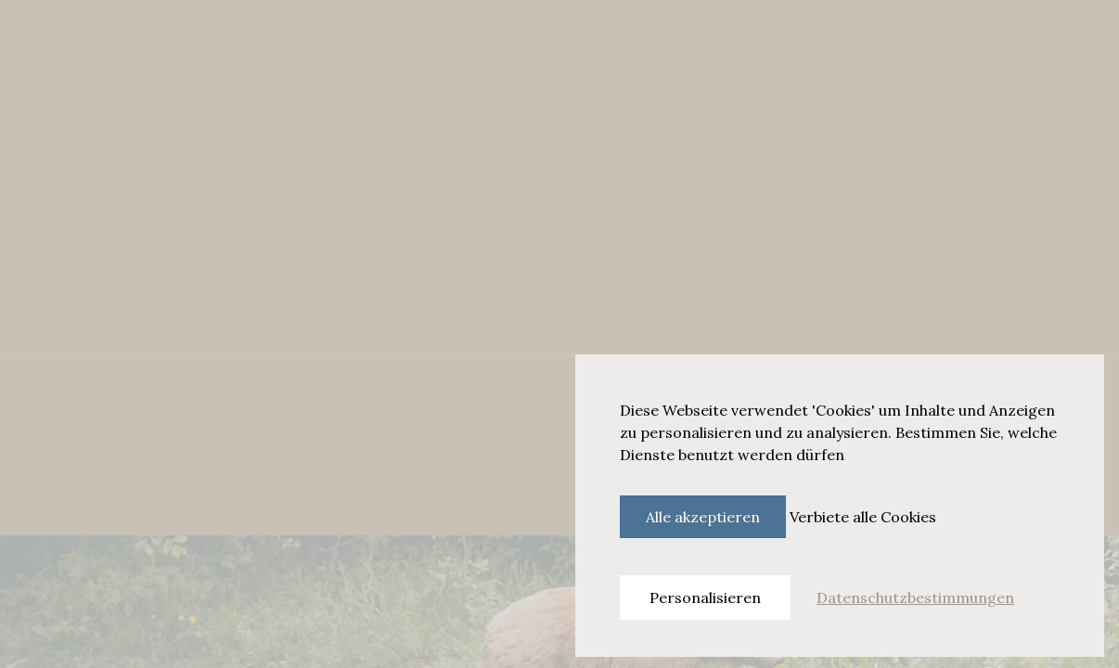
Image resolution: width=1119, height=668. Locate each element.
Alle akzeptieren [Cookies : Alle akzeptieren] (703, 516)
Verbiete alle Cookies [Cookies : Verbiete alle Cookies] (863, 516)
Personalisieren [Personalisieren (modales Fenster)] (705, 597)
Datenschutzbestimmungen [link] (915, 597)
